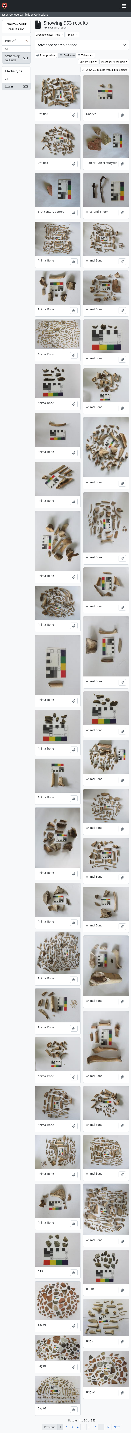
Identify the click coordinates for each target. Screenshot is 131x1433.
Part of (10, 40)
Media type (13, 71)
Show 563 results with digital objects (104, 69)
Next (117, 1427)
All (6, 49)
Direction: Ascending (113, 61)
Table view (85, 55)
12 (108, 1427)
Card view (67, 55)
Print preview (45, 55)
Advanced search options (57, 45)
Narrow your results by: (16, 26)
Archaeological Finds (16, 58)
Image (16, 87)
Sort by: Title (87, 61)
